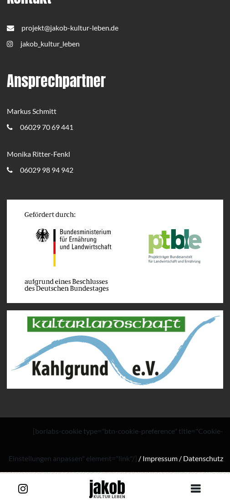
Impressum (160, 458)
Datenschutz (203, 458)
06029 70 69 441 (40, 127)
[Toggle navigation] (199, 489)
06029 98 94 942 (40, 169)
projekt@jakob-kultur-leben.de (62, 27)
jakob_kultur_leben (43, 43)
